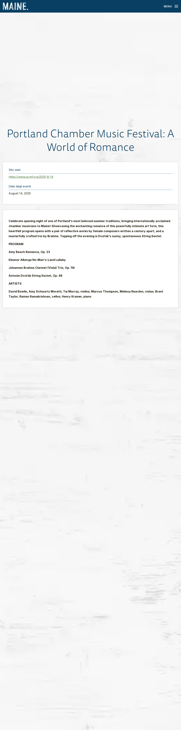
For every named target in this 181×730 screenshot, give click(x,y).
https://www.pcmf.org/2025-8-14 (31, 177)
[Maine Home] (15, 6)
